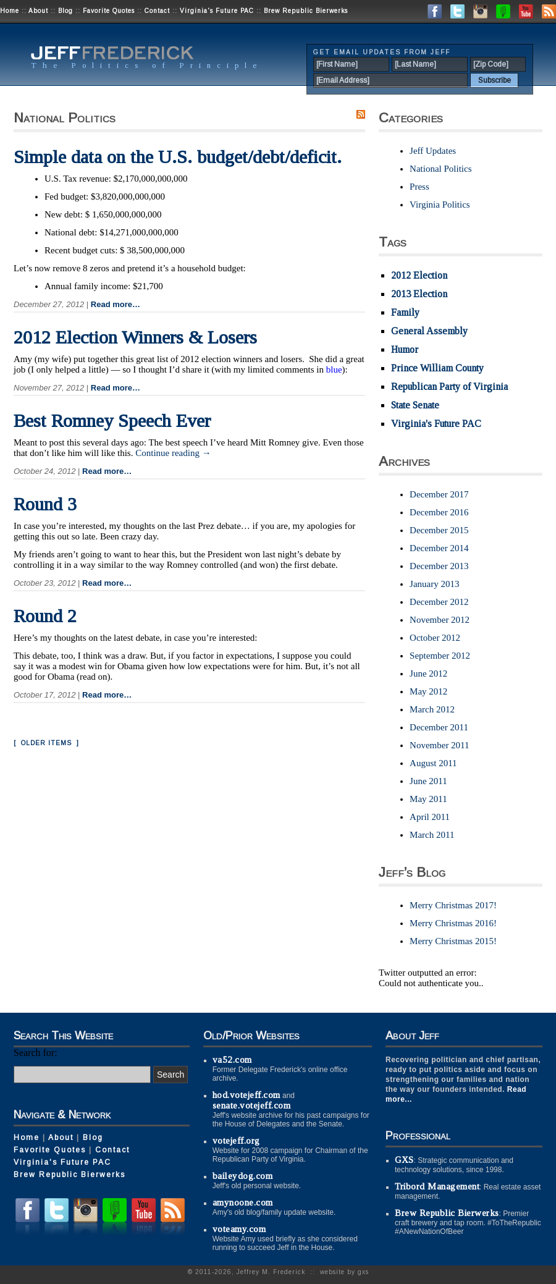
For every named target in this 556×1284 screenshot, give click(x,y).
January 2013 (434, 584)
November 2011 (440, 745)
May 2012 (428, 691)
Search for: (35, 1052)
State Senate (415, 405)
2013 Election (419, 294)
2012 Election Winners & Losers (135, 337)
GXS (404, 1160)
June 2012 (428, 673)
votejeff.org (236, 1141)
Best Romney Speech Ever (112, 420)
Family (405, 312)
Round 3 (45, 504)
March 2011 (432, 835)
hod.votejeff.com (246, 1095)
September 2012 (440, 656)
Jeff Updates (433, 151)
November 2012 (440, 620)
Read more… (115, 304)
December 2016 (439, 512)
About (38, 10)
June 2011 (428, 781)
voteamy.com (239, 1229)
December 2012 (439, 602)
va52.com (232, 1060)
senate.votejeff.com (252, 1105)
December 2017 (439, 494)
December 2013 (439, 566)
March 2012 (432, 709)
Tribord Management (437, 1186)
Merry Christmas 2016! (453, 923)
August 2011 (433, 763)
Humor (404, 349)
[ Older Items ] (46, 743)
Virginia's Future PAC (217, 10)
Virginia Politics (440, 204)
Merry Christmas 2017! (453, 905)
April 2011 (430, 817)
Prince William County (437, 368)
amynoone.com (243, 1202)
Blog (65, 10)
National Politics (440, 169)
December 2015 (439, 530)
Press (419, 187)
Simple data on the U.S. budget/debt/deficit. (178, 156)
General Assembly (429, 331)
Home (9, 10)
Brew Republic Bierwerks (306, 10)
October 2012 (435, 638)
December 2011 (439, 727)
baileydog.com (243, 1176)
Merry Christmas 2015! (453, 941)
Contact (157, 10)
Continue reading (173, 453)
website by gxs (344, 1272)
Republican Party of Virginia (449, 386)
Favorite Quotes (109, 10)
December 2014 (439, 548)
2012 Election (419, 275)
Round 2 (45, 616)
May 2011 (428, 799)
